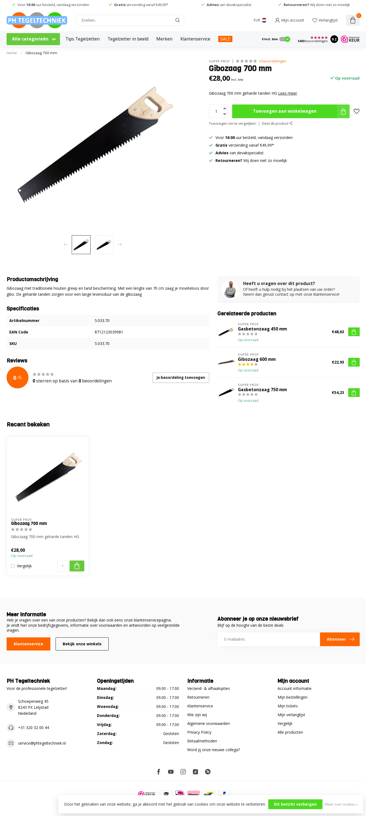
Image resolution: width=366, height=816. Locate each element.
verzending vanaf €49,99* (141, 4)
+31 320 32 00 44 (33, 727)
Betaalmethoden (202, 741)
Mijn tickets (288, 705)
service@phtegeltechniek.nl (42, 743)
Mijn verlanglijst (291, 714)
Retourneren (198, 697)
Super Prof (219, 61)
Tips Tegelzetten (82, 39)
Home (12, 52)
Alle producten (290, 732)
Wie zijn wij (197, 714)
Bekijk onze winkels (82, 643)
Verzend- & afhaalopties (208, 688)
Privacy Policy (199, 732)
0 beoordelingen (272, 61)
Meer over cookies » (341, 804)
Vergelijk (24, 566)
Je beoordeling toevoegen (181, 377)
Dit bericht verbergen (295, 804)
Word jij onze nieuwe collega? (213, 749)
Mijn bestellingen (292, 697)
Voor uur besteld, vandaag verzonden (53, 4)
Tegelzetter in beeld (128, 39)
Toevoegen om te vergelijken (232, 123)
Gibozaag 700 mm (41, 52)
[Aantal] (62, 566)
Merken (164, 39)
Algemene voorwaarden (208, 723)
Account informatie (295, 688)
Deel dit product (277, 123)
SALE (225, 39)
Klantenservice (195, 39)
